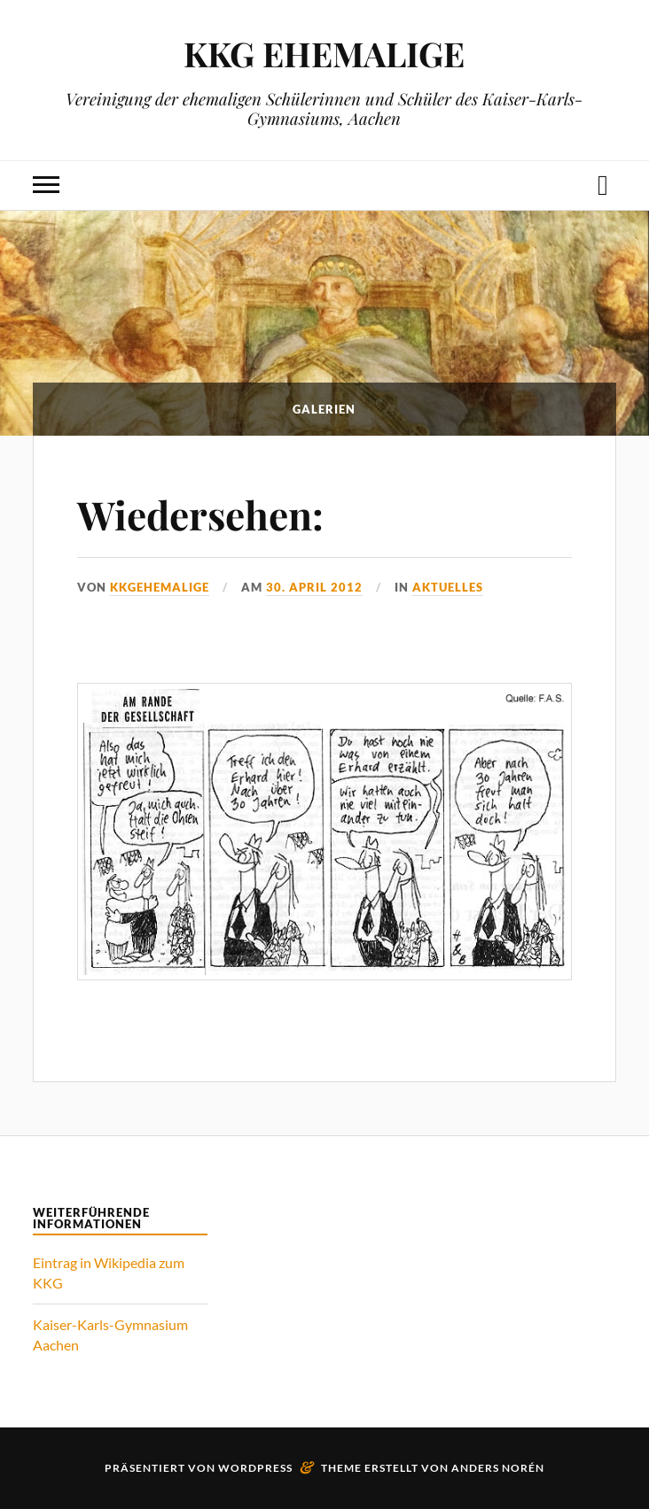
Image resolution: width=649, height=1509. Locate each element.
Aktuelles (447, 587)
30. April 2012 (314, 587)
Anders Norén (497, 1467)
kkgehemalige (159, 587)
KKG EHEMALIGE (324, 53)
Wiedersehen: (200, 514)
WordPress (255, 1467)
